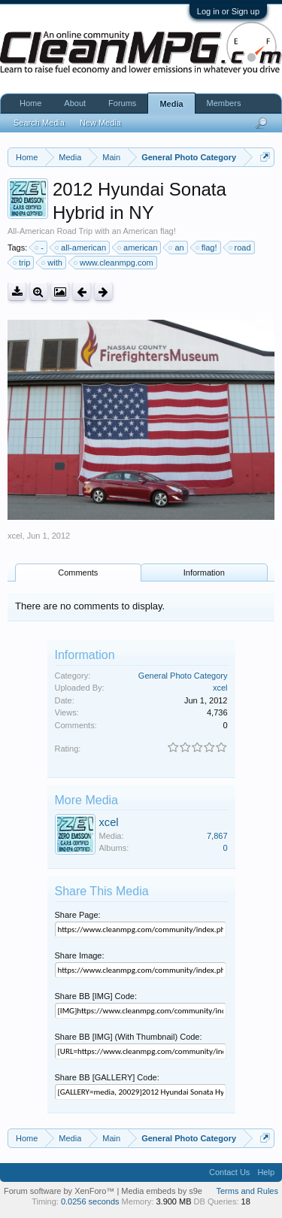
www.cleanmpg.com (114, 262)
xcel (15, 535)
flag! (207, 247)
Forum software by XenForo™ (60, 1190)
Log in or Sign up (228, 11)
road (240, 247)
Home (30, 103)
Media (171, 103)
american (138, 247)
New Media (100, 122)
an (176, 247)
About (75, 103)
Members (224, 103)
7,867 (217, 835)
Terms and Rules (247, 1190)
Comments (78, 572)
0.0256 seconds (90, 1201)
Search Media (39, 122)
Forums (122, 103)
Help (265, 1172)
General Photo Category (183, 675)
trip (22, 262)
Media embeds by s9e (161, 1190)
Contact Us (229, 1172)
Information (204, 572)
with (52, 262)
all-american (81, 247)
